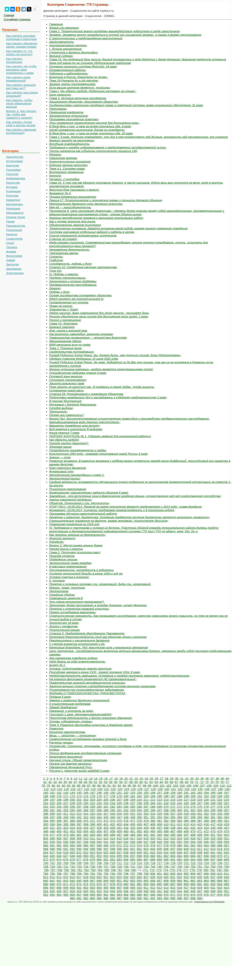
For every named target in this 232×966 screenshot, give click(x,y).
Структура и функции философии (73, 52)
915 (172, 887)
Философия (14, 255)
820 (99, 877)
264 (126, 806)
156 (152, 792)
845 (79, 880)
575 (146, 845)
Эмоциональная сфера (65, 341)
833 (186, 877)
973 (186, 894)
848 (99, 880)
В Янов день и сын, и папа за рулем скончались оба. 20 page (90, 133)
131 (173, 789)
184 (152, 796)
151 (119, 792)
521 (159, 838)
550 (166, 842)
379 (146, 820)
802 (166, 873)
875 (92, 884)
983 (92, 898)
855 (146, 880)
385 (186, 820)
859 (172, 880)
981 (79, 898)
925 (52, 891)
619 (65, 852)
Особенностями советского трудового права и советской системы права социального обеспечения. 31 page (126, 105)
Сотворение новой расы (66, 390)
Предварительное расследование (72, 284)
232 (99, 803)
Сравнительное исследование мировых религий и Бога (87, 739)
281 (52, 810)
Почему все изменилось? (66, 415)
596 (99, 849)
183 (146, 796)
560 (45, 845)
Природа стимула (61, 556)
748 (179, 866)
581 (186, 845)
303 (199, 810)
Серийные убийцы (62, 594)
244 (179, 803)
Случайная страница (17, 19)
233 (105, 803)
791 (92, 873)
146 (85, 792)
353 (159, 817)
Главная (9, 15)
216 (179, 799)
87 (89, 785)
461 (132, 831)
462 (139, 831)
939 (146, 891)
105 (189, 785)
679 (92, 859)
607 (172, 849)
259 (92, 806)
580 (179, 845)
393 (52, 824)
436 (152, 827)
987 (119, 898)
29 (171, 778)
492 (152, 834)
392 (45, 824)
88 (94, 785)
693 (186, 859)
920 (206, 887)
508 (72, 838)
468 (179, 831)
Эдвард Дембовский (63, 707)
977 (213, 894)
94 (124, 785)
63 (156, 782)
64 (161, 782)
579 (172, 845)
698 (219, 859)
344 (99, 817)
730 (58, 866)
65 (166, 782)
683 (119, 859)
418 (219, 824)
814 (58, 877)
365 (52, 820)
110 (222, 785)
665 (186, 856)
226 (58, 803)
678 (85, 859)
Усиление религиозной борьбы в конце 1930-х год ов (85, 573)
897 (52, 887)
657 (132, 856)
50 (90, 782)
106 (195, 785)
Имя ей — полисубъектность (70, 207)
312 (72, 813)
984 (99, 898)
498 (192, 834)
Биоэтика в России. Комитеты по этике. (78, 77)
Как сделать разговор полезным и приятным (21, 37)
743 (146, 866)
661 (159, 856)
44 (60, 782)
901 (79, 887)
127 (146, 789)
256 (72, 806)
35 (202, 778)
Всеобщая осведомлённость (69, 144)
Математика (14, 204)
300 (179, 810)
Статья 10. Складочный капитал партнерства (82, 267)
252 (45, 806)
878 (112, 884)
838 (219, 877)
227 (65, 803)
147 (92, 792)
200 (72, 799)
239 (146, 803)
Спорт (10, 243)
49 (85, 782)
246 (192, 803)
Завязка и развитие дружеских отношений (79, 700)
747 (172, 866)
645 (52, 856)
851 (119, 880)
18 (116, 778)
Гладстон (56, 260)
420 (45, 827)
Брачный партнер (61, 327)
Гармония (55, 24)
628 (126, 852)
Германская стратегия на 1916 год (74, 524)
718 (166, 863)
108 (209, 785)
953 (52, 894)
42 (50, 782)
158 (166, 792)
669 (213, 856)
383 (172, 820)
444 (206, 827)
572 (126, 845)
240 (152, 803)
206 (112, 799)
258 (85, 806)
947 (199, 891)
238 (139, 803)
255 (65, 806)
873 (79, 884)
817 (79, 877)
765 (106, 870)
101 (162, 785)
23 (141, 778)
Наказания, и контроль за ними (71, 710)
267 (146, 806)
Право (10, 221)
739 (119, 866)
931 (92, 891)
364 (45, 820)
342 (85, 817)
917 (186, 887)
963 (119, 894)
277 (213, 806)
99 (149, 785)
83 (68, 785)
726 (219, 863)
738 (112, 866)
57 (126, 782)
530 (219, 838)
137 (213, 789)
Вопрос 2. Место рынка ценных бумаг (75, 545)
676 (72, 859)
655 (119, 856)
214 (166, 799)
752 (206, 866)
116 (73, 789)
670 (219, 856)
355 (172, 817)
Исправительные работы (67, 70)
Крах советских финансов (67, 468)
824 (126, 877)
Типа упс (55, 270)
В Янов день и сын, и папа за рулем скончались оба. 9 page (90, 126)
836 (206, 877)
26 (156, 778)
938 (139, 891)
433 (132, 827)
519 (146, 838)
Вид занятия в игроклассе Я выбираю (75, 429)
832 (179, 877)
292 (126, 810)
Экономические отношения (68, 115)
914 (166, 887)
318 (112, 813)
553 (186, 842)
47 (75, 782)
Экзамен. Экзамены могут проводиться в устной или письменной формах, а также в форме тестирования (125, 34)
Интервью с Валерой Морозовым (72, 404)
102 (168, 785)
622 (85, 852)
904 (99, 887)
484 (99, 834)
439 (172, 827)
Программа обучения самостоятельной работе (83, 513)
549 (159, 842)
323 (146, 813)
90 (104, 785)
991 (146, 898)
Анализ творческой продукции (70, 499)
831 (172, 877)
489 (132, 834)
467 (172, 831)
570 (112, 845)
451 (65, 831)
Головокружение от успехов (68, 302)
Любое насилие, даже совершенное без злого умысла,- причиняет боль (99, 313)
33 (192, 778)
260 (99, 806)
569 (105, 845)
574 (139, 845)
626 (112, 852)
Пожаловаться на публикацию (209, 901)
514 (112, 838)
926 (58, 891)
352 (152, 817)
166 (219, 792)
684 (126, 859)
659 (146, 856)
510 (85, 838)
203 (92, 799)
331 (199, 813)
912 (152, 887)
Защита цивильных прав (66, 383)
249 (213, 803)
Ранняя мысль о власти (65, 548)
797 (132, 873)
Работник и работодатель (68, 73)
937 (132, 891)
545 (132, 842)
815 (65, 877)
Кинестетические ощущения (69, 161)
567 (92, 845)
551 (172, 842)
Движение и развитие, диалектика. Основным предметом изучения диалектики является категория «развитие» (129, 517)
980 (72, 898)
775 (172, 870)
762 (86, 870)
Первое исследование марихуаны (72, 612)
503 (226, 834)
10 (75, 778)
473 (213, 831)
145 (79, 792)
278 (219, 806)
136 (206, 789)
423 (65, 827)
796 (126, 873)
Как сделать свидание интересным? (21, 131)
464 (152, 831)
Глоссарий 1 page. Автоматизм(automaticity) (80, 714)
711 (119, 863)
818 (85, 877)
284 (72, 810)
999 (199, 898)
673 (52, 859)
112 (46, 789)
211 (146, 799)
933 (105, 891)
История (11, 187)
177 (105, 796)
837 (213, 877)
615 (226, 849)
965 (132, 894)
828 (152, 877)
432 (126, 827)
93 (119, 785)
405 (132, 824)
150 (112, 792)
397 (79, 824)
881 (132, 884)
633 (159, 852)
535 (65, 842)
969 (159, 894)
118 (86, 789)
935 (119, 891)
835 (199, 877)
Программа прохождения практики (73, 119)
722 (192, 863)
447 (226, 827)
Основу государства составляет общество (80, 295)
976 (206, 894)
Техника (11, 247)
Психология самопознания (67, 489)
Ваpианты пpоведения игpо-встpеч (74, 425)
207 (119, 799)
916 (179, 887)
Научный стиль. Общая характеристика (78, 760)
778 (192, 870)
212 (152, 799)
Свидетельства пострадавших (71, 351)
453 (79, 831)
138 (220, 789)
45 (65, 782)
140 (45, 792)
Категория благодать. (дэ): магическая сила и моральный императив (98, 647)
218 (192, 799)
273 (186, 806)
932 (99, 891)
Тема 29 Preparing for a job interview (73, 80)
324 (152, 813)
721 (186, 863)
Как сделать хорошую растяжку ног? (21, 86)
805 (186, 873)
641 (213, 852)
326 (166, 813)
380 (152, 820)
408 (152, 824)
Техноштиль (58, 411)
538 (85, 842)
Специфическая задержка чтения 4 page (77, 372)
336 (45, 817)
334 (219, 813)
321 (132, 813)
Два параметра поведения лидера (73, 658)
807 (199, 873)
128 (153, 789)
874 (85, 884)
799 (146, 873)
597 (105, 849)
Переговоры (57, 108)
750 (192, 866)
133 (186, 789)
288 (99, 810)
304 (206, 810)
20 (126, 778)
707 (92, 863)
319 (119, 813)
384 (179, 820)
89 (99, 785)
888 (179, 884)
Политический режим (64, 629)
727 (226, 863)
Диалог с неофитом (63, 626)
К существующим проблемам (69, 703)
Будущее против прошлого (68, 165)
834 (192, 877)
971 (172, 894)
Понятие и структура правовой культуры (79, 608)
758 (59, 870)
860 (179, 880)
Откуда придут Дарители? (68, 443)
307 (226, 810)
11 (80, 778)
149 (105, 792)
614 (219, 849)
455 (92, 831)
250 (219, 803)
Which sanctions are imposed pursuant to (76, 298)
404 (126, 824)
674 (58, 859)
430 (112, 827)
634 (166, 852)
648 (72, 856)
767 (119, 870)
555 (199, 842)
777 (185, 870)
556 (206, 842)
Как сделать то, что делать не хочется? (19, 52)
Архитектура (14, 156)
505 (52, 838)
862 (192, 880)
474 (219, 831)
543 (119, 842)
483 (92, 834)
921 (213, 887)
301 (186, 810)
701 (52, 863)
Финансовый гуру (61, 471)
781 (212, 870)
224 (45, 803)
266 (139, 806)
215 (172, 799)
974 (192, 894)
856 (152, 880)
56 (121, 782)
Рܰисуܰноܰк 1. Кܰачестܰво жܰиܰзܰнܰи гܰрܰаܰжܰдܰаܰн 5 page (79, 770)
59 (136, 782)
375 (119, 820)
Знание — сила (59, 457)
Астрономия (14, 161)
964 (126, 894)
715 (146, 863)
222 (219, 799)
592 (72, 849)
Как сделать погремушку (14, 60)
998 (192, 898)
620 (72, 852)
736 (99, 866)
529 (213, 838)
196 (45, 799)
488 (126, 834)
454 (85, 831)
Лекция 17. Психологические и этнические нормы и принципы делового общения (105, 200)
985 (105, 898)
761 (79, 870)
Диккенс (54, 288)
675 (65, 859)
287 (92, 810)
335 (226, 813)
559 (226, 842)
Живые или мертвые (63, 27)
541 (105, 842)
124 (126, 789)
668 (206, 856)
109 (215, 785)
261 (105, 806)
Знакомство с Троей (63, 309)
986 (112, 898)
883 (146, 884)
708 (99, 863)
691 (172, 859)
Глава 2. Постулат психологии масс (74, 552)
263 (119, 806)
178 (112, 796)
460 (126, 831)
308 (45, 813)
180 (126, 796)
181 (132, 796)
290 (112, 810)
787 (65, 873)
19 (121, 778)
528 (206, 838)
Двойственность (61, 41)
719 (172, 863)
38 (217, 778)
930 (85, 891)
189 (186, 796)
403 (119, 824)
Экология (12, 264)
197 (52, 799)
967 (146, 894)
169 (52, 796)
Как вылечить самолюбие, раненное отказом (81, 334)
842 (58, 880)
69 (186, 782)
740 (126, 866)
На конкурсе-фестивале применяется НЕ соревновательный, (92, 679)
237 (132, 803)
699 (226, 859)
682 (112, 859)
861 (186, 880)
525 (186, 838)
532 (45, 842)
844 (72, 880)
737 (105, 866)
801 (159, 873)
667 (199, 856)
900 (72, 887)
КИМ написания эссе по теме (69, 344)
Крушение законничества (67, 732)
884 (152, 884)
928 (72, 891)
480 (72, 834)
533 (52, 842)
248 (206, 803)
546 (139, 842)
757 (52, 870)
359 (199, 817)
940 (152, 891)
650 (85, 856)
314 (85, 813)
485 (105, 834)
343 (92, 817)
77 (227, 782)
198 (58, 799)
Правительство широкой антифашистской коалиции (87, 682)
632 (152, 852)
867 (226, 880)
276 (206, 806)
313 (79, 813)
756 (46, 870)
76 (222, 782)
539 (92, 842)
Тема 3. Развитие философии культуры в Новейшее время (90, 725)
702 (58, 863)
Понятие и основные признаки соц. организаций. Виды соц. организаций (99, 584)
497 (186, 834)
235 (119, 803)
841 (52, 880)
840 (45, 880)
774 (165, 870)
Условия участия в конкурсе (68, 577)
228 (72, 803)
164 (206, 792)
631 (146, 852)
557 (213, 842)
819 (92, 877)
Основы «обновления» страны (70, 721)
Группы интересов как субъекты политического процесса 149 (93, 151)
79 (48, 785)
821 (105, 877)
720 (179, 863)
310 (58, 813)
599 (119, 849)
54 (110, 782)
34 (197, 778)
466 (166, 831)
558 (219, 842)
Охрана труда (15, 217)
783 (225, 870)
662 (166, 856)
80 (53, 785)
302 (192, 810)
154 (139, 792)
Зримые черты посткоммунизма (72, 84)
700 (45, 863)
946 (192, 891)
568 (99, 845)
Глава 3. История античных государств (77, 98)
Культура (12, 195)
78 (43, 785)
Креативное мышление (65, 756)
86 (84, 785)
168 (45, 796)
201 (79, 799)
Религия (11, 234)
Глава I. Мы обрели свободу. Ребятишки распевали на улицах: (92, 91)
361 (213, 817)
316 (99, 813)
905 (105, 887)
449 (52, 831)
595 (92, 849)
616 (45, 852)
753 (213, 866)
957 (79, 894)
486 (112, 834)
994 (166, 898)
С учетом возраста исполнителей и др (76, 644)
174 (85, 796)
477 (52, 834)
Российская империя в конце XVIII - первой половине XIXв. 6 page (94, 672)
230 (85, 803)
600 (126, 849)
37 (212, 778)
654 (112, 856)
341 (79, 817)
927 (65, 891)
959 (92, 894)
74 (212, 782)
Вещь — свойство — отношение (72, 735)
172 (72, 796)
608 (179, 849)
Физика (11, 251)
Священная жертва (63, 158)
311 (65, 813)
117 (79, 789)
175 (92, 796)
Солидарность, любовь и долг (70, 263)
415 (199, 824)
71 (196, 782)
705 (79, 863)
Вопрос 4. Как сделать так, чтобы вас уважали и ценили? (21, 114)
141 (52, 792)
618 (58, 852)
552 (179, 842)
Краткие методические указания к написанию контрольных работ (96, 217)
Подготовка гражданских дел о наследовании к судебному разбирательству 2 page (107, 397)
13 (90, 778)
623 (92, 852)
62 (151, 782)
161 (186, 792)
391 (226, 820)
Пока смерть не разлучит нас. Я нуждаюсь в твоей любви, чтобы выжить (101, 387)
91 (109, 785)
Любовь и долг (59, 291)
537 (79, 842)
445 (213, 827)
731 (65, 866)
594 (85, 849)
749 (186, 866)
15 (101, 778)
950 (219, 891)
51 (95, 782)
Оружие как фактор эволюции (70, 763)
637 (186, 852)
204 (99, 799)
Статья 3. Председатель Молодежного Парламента (86, 633)
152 (126, 792)
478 (58, 834)
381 (159, 820)
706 (85, 863)
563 (65, 845)
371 (92, 820)
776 (179, 870)
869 (52, 884)
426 (85, 827)
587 (226, 845)
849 (105, 880)
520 (152, 838)
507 (65, 838)
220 (206, 799)
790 (85, 873)
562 (58, 845)
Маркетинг (13, 199)
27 (161, 778)
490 (139, 834)
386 (192, 820)
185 (159, 796)
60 (141, 782)
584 (206, 845)
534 (58, 842)
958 (85, 894)
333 (213, 813)
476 (45, 834)
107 (202, 785)
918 (192, 887)
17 (111, 778)
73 (206, 782)
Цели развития (59, 94)
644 (45, 856)
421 (52, 827)
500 (206, 834)
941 (159, 891)
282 (58, 810)
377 (132, 820)
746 (166, 866)
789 (79, 873)
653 (105, 856)
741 (132, 866)
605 (159, 849)
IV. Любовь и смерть (63, 274)
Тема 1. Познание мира (65, 348)
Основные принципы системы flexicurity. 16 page (82, 66)
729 (52, 866)
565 (79, 845)
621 (79, 852)
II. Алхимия (57, 580)
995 (172, 898)
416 (206, 824)
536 (72, 842)
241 (159, 803)
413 (186, 824)
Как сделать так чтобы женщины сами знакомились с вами (21, 70)
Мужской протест (62, 538)
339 (65, 817)
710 (112, 863)
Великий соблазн (60, 56)
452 (72, 831)
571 (119, 845)
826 (139, 877)
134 (193, 789)
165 (213, 792)
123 (119, 789)
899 (65, 887)
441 (186, 827)
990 (139, 898)
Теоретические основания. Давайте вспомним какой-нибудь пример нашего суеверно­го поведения (118, 228)
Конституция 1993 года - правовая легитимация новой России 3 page (98, 453)
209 (132, 799)
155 (146, 792)
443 (199, 827)
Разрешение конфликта (66, 112)
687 (146, 859)
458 (112, 831)
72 (202, 782)
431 (119, 827)
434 (139, 827)
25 (151, 778)
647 (65, 856)
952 (45, 894)
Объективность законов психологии (74, 225)
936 (126, 891)
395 (65, 824)
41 (45, 782)
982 (85, 898)
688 (152, 859)
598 (112, 849)
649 (79, 856)
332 (206, 813)
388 (206, 820)
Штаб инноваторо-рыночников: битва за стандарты (86, 129)
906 (112, 887)
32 (186, 778)
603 (146, 849)
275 (199, 806)
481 (79, 834)
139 (227, 789)
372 (99, 820)
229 (79, 803)
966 (139, 894)
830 (166, 877)
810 (219, 873)
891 (199, 884)
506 (58, 838)
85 (78, 785)
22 (136, 778)
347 (119, 817)
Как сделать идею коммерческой (18, 79)
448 (45, 831)
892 (206, 884)
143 (65, 792)
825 (132, 877)
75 (217, 782)
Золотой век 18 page (63, 622)
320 (126, 813)
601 (132, 849)
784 (45, 873)
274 (192, 806)
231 (92, 803)
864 (206, 880)
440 (179, 827)
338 (58, 817)
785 (52, 873)
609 (186, 849)
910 (139, 887)
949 (213, 891)
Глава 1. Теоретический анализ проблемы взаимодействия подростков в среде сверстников (114, 31)
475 (226, 831)
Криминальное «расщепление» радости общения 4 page (88, 492)
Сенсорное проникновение (67, 379)
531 (226, 838)
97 (139, 785)
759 (66, 870)
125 (133, 789)
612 (206, 849)
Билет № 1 (57, 665)
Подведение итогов (63, 559)
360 (206, 817)
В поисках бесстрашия (65, 401)
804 (179, 873)
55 (115, 782)
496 (179, 834)
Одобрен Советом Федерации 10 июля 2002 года (83, 358)
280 (45, 810)
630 (139, 852)
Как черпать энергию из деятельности (77, 534)
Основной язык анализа (65, 376)
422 (58, 827)
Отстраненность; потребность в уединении (81, 570)
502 (219, 834)
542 (112, 842)
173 (79, 796)
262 (112, 806)
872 (72, 884)
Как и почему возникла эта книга (72, 221)
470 (192, 831)
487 (119, 834)
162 (192, 792)
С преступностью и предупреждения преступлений (85, 38)
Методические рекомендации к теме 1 (76, 475)
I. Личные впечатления (65, 48)
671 (226, 856)
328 (179, 813)
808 (206, 873)
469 (186, 831)
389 (213, 820)
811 (226, 873)
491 (146, 834)
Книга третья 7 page (64, 432)
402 (112, 824)
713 (132, 863)
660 (152, 856)
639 (199, 852)
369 (79, 820)
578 (166, 845)
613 (213, 849)
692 (179, 859)
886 (166, 884)
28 (166, 778)
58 (131, 782)
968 (152, 894)
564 (72, 845)
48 (80, 782)
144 (72, 792)
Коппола (55, 175)
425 (79, 827)
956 (72, 894)
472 (206, 831)
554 (192, 842)
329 (186, 813)
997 (186, 898)
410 (166, 824)
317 (105, 813)
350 (139, 817)
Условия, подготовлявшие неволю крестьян (80, 668)
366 (58, 820)
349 (132, 817)
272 (179, 806)
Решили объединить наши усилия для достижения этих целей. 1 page (98, 316)
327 (172, 813)
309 (52, 813)
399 (92, 824)
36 (207, 778)
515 (119, 838)
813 (52, 877)
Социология (14, 238)
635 (172, 852)
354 (166, 817)
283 (65, 810)
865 (213, 880)
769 (133, 870)
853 (132, 880)
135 (200, 789)
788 (72, 873)
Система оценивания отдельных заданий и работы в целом (91, 232)
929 (79, 891)
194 (219, 796)
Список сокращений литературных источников (82, 235)
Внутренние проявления (66, 172)
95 (129, 785)
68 (181, 782)
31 (182, 778)
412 (179, 824)
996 (179, 898)
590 (58, 849)
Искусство (13, 182)
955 (65, 894)
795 (119, 873)
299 (172, 810)
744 (152, 866)
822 (112, 877)
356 (179, 817)
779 (199, 870)
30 (176, 778)
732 (72, 866)
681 (105, 859)
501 (213, 834)
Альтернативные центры (67, 45)
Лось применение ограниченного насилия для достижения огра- (94, 122)
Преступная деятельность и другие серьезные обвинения (90, 718)
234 (112, 803)
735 (92, 866)
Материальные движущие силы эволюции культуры (85, 203)
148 (99, 792)
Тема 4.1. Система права (67, 168)
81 (58, 785)
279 (226, 806)
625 (105, 852)
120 (99, 789)
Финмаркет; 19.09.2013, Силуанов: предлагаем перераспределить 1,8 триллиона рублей (111, 510)
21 (131, 778)
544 (126, 842)
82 (63, 785)
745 (159, 866)
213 (159, 799)
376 (126, 820)
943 (172, 891)
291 (119, 810)
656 (126, 856)
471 (199, 831)
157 (159, 792)
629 (132, 852)
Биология (12, 165)
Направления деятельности (69, 249)
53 (105, 782)
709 (105, 863)
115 (66, 789)
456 (99, 831)
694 (192, 859)
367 (65, 820)
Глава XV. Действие (63, 323)
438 (166, 827)
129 (159, 789)
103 (175, 785)
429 (105, 827)
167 (226, 792)
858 (166, 880)
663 (172, 856)
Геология (12, 174)
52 (100, 782)
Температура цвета (63, 253)
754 (219, 866)
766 (113, 870)
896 (45, 887)
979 (226, 894)
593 (79, 849)
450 (58, 831)
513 (105, 838)
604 (152, 849)
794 (112, 873)
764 (99, 870)
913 (159, 887)
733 (79, 866)
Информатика (15, 178)
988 (126, 898)
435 (146, 827)
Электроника (15, 273)
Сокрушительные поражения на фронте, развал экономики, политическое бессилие (108, 520)
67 (176, 782)
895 (226, 884)
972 (179, 894)
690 (166, 859)
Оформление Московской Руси (70, 767)
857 (159, 880)
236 (126, 803)
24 (146, 778)
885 (159, 884)
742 (139, 866)
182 (139, 796)
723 (199, 863)
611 (199, 849)
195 (226, 796)
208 (126, 799)
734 (85, 866)
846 (85, 880)
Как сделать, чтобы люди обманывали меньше (19, 103)
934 (112, 891)
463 (146, 831)
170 (58, 796)
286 (85, 810)
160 (179, 792)
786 (58, 873)
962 (112, 894)
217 (186, 799)
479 (65, 834)
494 (166, 834)
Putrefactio (56, 541)
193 (213, 796)
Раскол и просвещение (65, 320)
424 (72, 827)
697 (213, 859)
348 (126, 817)
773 (158, 870)
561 (52, 845)
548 (152, 842)
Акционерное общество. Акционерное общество (83, 101)
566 (85, 845)
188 (179, 796)
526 (192, 838)
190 (192, 796)
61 (146, 782)
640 (206, 852)
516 (126, 838)
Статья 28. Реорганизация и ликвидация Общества (86, 394)
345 (105, 817)
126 (139, 789)
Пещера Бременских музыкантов (72, 196)
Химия (10, 260)
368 (72, 820)
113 (52, 789)
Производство (15, 225)
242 (166, 803)
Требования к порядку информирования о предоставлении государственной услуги (107, 147)
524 (179, 838)
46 (70, 782)
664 (179, 856)
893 (213, 884)
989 (132, 898)
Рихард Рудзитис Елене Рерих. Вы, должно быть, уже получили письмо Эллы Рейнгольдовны (114, 355)
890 (192, 884)
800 (152, 873)
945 (186, 891)
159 (172, 792)
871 (65, 884)
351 (146, 817)
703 (65, 863)
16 (106, 778)
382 (166, 820)
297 (159, 810)
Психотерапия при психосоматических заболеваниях (86, 689)
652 (99, 856)
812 (45, 877)
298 (166, 810)
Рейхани (55, 154)
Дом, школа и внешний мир (68, 330)
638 (192, 852)
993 (159, 898)
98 (144, 785)
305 (213, 810)
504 (45, 838)
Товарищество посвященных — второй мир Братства (87, 337)
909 (132, 887)
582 (192, 845)
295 (146, 810)
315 (92, 813)
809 (213, 873)
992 (152, 898)
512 (99, 838)
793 (105, 873)
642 (219, 852)
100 (155, 785)
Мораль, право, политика (67, 587)
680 (99, 859)
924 (45, 891)
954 (58, 894)
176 (99, 796)
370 (85, 820)
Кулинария (13, 191)
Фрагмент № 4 (59, 193)
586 (219, 845)
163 (199, 792)
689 (159, 859)
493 (159, 834)
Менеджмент (15, 212)
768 (126, 870)
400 (99, 824)
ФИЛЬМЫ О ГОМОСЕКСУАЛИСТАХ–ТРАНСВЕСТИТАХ (87, 693)
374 (112, 820)
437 (159, 827)
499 (199, 834)
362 (219, 817)
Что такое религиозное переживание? (76, 601)
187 (172, 796)
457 (105, 831)
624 (99, 852)
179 (119, 796)
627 (119, 852)
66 (171, 782)
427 (92, 827)
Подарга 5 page (60, 696)
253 (52, 806)
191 (199, 796)
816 (72, 877)
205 (105, 799)
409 (159, 824)
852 (126, 880)
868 (45, 884)
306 (219, 810)
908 (126, 887)
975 (199, 894)
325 (159, 813)
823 (119, 877)
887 (172, 884)
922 (219, 887)
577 (159, 845)
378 (139, 820)
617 (52, 852)
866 (219, 880)
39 (222, 778)
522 (166, 838)
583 (199, 845)
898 (58, 887)
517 (132, 838)
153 (132, 792)
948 (206, 891)
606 (166, 849)
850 (112, 880)
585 (213, 845)
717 (159, 863)
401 (105, 824)
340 (72, 817)
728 (45, 866)
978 (219, 894)
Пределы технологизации (67, 277)
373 (105, 820)
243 (172, 803)
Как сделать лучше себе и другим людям (20, 123)
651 (92, 856)
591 (65, 849)
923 (226, 887)
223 (226, 799)
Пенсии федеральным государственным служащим (85, 753)
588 (45, 849)
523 (172, 838)
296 (152, 810)
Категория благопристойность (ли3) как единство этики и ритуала (97, 637)
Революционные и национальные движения (79, 640)
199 (65, 799)
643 (226, 852)
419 (226, 824)
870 (58, 884)
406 (139, 824)
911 (146, 887)
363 (226, 817)
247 (199, 803)
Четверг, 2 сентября (64, 179)
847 (92, 880)
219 (199, 799)
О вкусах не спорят (62, 239)
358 (192, 817)
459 (119, 831)
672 (45, 859)
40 (227, 778)
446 (219, 827)
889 (186, 884)
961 (105, 894)
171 (65, 796)
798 (139, 873)
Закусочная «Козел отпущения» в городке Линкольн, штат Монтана (97, 605)
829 (159, 877)
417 (213, 824)
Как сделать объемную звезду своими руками (21, 45)
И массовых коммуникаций (67, 566)
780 (205, 870)
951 (226, 891)
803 (172, 873)
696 (206, 859)
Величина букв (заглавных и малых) (74, 189)
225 (52, 803)
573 (132, 845)
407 (146, 824)
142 (58, 792)
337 (52, 817)
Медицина (13, 208)
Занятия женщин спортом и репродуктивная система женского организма (102, 686)
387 (199, 820)
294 (139, 810)
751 (199, 866)
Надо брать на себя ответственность (77, 661)
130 (166, 789)
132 (180, 789)
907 (119, 887)
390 (219, 820)
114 (59, 789)
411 (172, 824)
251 (226, 803)
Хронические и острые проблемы (72, 281)
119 (93, 789)
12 (85, 778)
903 (92, 887)
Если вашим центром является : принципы (79, 87)
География (13, 169)
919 (199, 887)
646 (58, 856)
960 (99, 894)
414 (192, 824)
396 (72, 824)
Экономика (13, 268)
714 (139, 863)
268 (152, 806)
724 (206, 863)
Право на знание (60, 306)
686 (139, 859)
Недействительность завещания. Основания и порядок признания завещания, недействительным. (119, 675)
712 (126, 863)
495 (172, 834)
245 (186, 803)
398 (85, 824)
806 (192, 873)
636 (179, 852)
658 (139, 856)
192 (206, 796)
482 (85, 834)
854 (139, 880)
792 (99, 873)
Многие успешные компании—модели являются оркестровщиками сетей (101, 369)
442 (192, 827)
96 (134, 785)
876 (99, 884)
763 (93, 870)
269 (159, 806)
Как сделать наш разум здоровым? (22, 94)
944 (179, 891)
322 (139, 813)
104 (182, 785)
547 (146, 842)
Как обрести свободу (64, 439)
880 (126, 884)
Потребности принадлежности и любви (77, 450)
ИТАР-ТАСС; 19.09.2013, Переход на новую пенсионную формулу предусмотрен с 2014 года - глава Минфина (125, 506)
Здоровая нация (60, 446)
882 (139, 884)
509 (79, 838)
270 (166, 806)
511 (92, 838)
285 (79, 810)
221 (213, 799)
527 (199, 838)
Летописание (58, 591)
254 (58, 806)
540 (99, 842)
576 (152, 845)
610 (192, 849)
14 (95, 778)
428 (99, 827)
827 (146, 877)
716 (152, 863)
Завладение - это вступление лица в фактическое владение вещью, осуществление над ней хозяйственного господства (134, 496)
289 (105, 810)
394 (58, 824)
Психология (14, 230)
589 (52, 849)
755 (226, 866)
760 (72, 870)
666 (192, 856)
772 (152, 870)
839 (226, 877)
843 (65, 880)
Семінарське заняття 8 (65, 598)
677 (79, 859)
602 (139, 849)
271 (172, 806)
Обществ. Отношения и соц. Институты (79, 503)
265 (132, 806)
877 (105, 884)
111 (229, 785)
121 (106, 789)
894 (219, 884)
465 (159, 831)
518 (139, 838)
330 (192, 813)
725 (213, 863)
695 (199, 859)
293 (132, 810)
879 (119, 884)
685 (132, 859)
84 (73, 785)
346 (112, 817)
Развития (56, 728)
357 (186, 817)
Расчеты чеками (61, 742)
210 (139, 799)
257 (79, 806)
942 (166, 891)
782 (219, 870)
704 (72, 863)
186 (166, 796)
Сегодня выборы (61, 408)
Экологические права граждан (70, 563)
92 (114, 785)
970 (166, 894)
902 (85, 887)
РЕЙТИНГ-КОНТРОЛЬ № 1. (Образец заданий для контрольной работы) (99, 436)
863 (199, 880)
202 (85, 799)
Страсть (56, 256)
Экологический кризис (64, 478)
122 (113, 789)
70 (191, 782)
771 (145, 870)
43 (55, 782)
